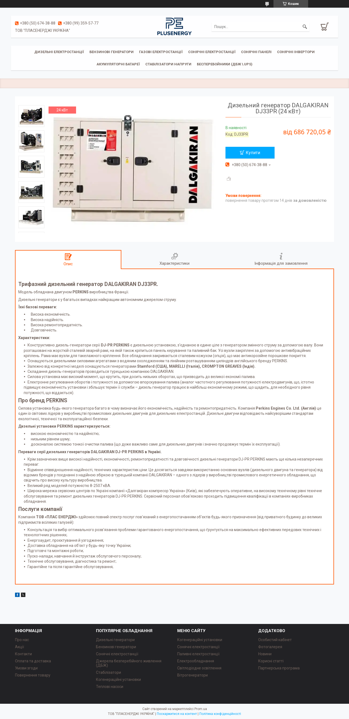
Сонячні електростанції (212, 52)
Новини (265, 654)
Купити (253, 152)
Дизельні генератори (115, 640)
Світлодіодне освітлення (199, 668)
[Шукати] (304, 26)
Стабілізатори (108, 672)
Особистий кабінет (275, 640)
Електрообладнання (195, 661)
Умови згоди (26, 668)
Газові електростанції (161, 52)
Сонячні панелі (256, 52)
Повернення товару (32, 675)
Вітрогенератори (192, 675)
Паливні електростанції (198, 654)
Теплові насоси (109, 686)
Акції (19, 647)
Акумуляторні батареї (118, 64)
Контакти (23, 654)
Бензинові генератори (111, 52)
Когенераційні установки (118, 679)
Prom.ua (200, 709)
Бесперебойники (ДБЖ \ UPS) (224, 64)
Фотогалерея (270, 647)
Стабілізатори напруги (168, 64)
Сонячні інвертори (296, 52)
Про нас (22, 640)
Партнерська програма (279, 668)
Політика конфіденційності (220, 714)
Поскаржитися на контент (177, 714)
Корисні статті (271, 661)
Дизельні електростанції (59, 52)
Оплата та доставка (33, 661)
